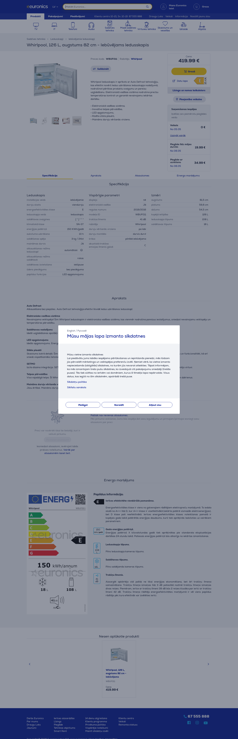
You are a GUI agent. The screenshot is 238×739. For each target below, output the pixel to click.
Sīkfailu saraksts (76, 387)
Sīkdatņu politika (77, 381)
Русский (82, 330)
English (71, 330)
